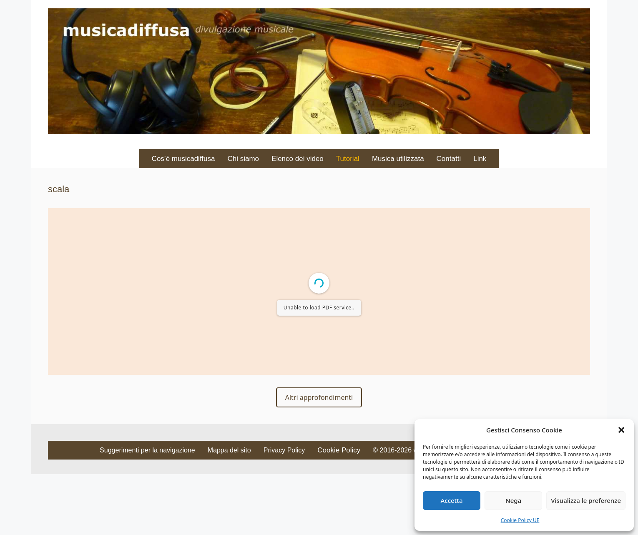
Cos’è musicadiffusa (183, 159)
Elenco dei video (297, 159)
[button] (621, 430)
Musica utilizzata (398, 159)
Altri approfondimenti (319, 397)
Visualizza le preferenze (586, 500)
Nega (513, 500)
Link (479, 159)
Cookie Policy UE (520, 520)
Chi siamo (243, 159)
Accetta (451, 500)
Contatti (449, 159)
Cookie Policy (338, 450)
